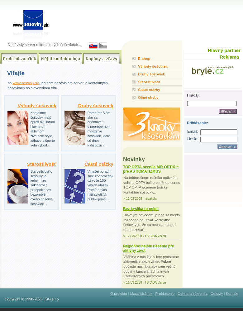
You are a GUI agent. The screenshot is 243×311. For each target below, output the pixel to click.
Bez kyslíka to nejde (141, 209)
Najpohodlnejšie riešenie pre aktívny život (148, 248)
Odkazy (217, 293)
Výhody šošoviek (37, 105)
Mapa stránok (141, 293)
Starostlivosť (41, 164)
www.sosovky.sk (26, 83)
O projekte (118, 293)
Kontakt (232, 293)
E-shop (144, 58)
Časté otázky (98, 164)
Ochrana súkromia (192, 293)
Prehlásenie (164, 293)
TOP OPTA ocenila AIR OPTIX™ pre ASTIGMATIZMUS (151, 169)
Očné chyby (148, 97)
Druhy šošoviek (95, 105)
